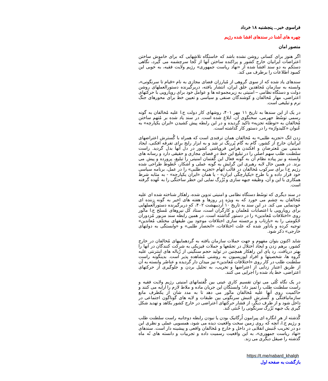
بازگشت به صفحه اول (225, 362)
